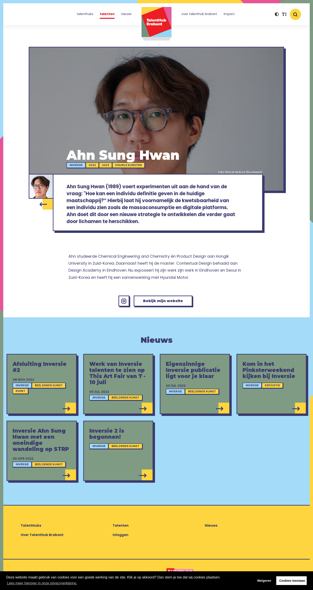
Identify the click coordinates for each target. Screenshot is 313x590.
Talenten (107, 14)
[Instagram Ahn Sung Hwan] (123, 301)
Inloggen (120, 535)
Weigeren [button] (264, 580)
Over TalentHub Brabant (199, 14)
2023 (105, 165)
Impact (229, 14)
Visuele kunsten (128, 165)
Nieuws (126, 14)
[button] (276, 14)
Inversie (76, 165)
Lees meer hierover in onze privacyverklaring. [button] (42, 583)
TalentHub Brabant (156, 24)
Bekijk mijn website (163, 301)
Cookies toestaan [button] (292, 580)
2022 (92, 165)
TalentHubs (85, 14)
